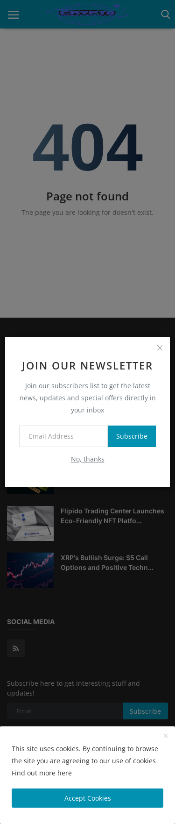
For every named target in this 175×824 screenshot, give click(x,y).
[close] (160, 347)
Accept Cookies (87, 798)
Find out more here (42, 772)
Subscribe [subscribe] (131, 436)
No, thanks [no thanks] (88, 459)
